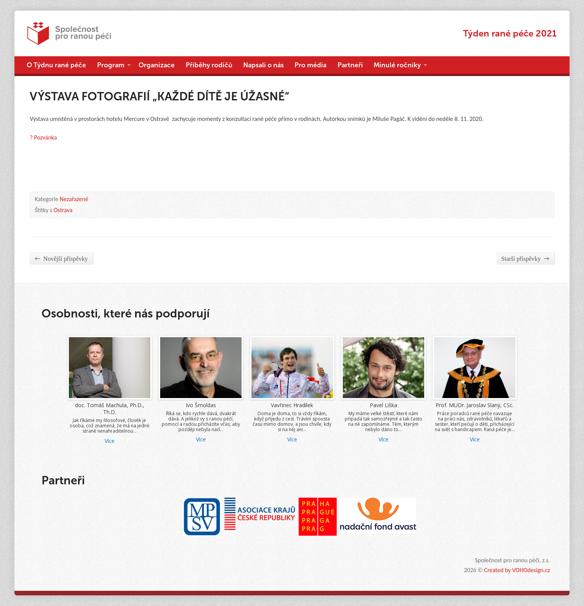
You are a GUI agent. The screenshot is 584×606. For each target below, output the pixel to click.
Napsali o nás (263, 65)
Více (110, 440)
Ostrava (63, 210)
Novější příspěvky (61, 258)
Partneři (350, 65)
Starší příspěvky (525, 258)
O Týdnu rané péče (56, 65)
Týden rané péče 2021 (510, 33)
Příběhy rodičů (209, 65)
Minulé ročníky (397, 65)
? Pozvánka (43, 137)
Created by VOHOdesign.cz (517, 570)
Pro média (310, 65)
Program (110, 65)
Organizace (156, 65)
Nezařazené (74, 199)
